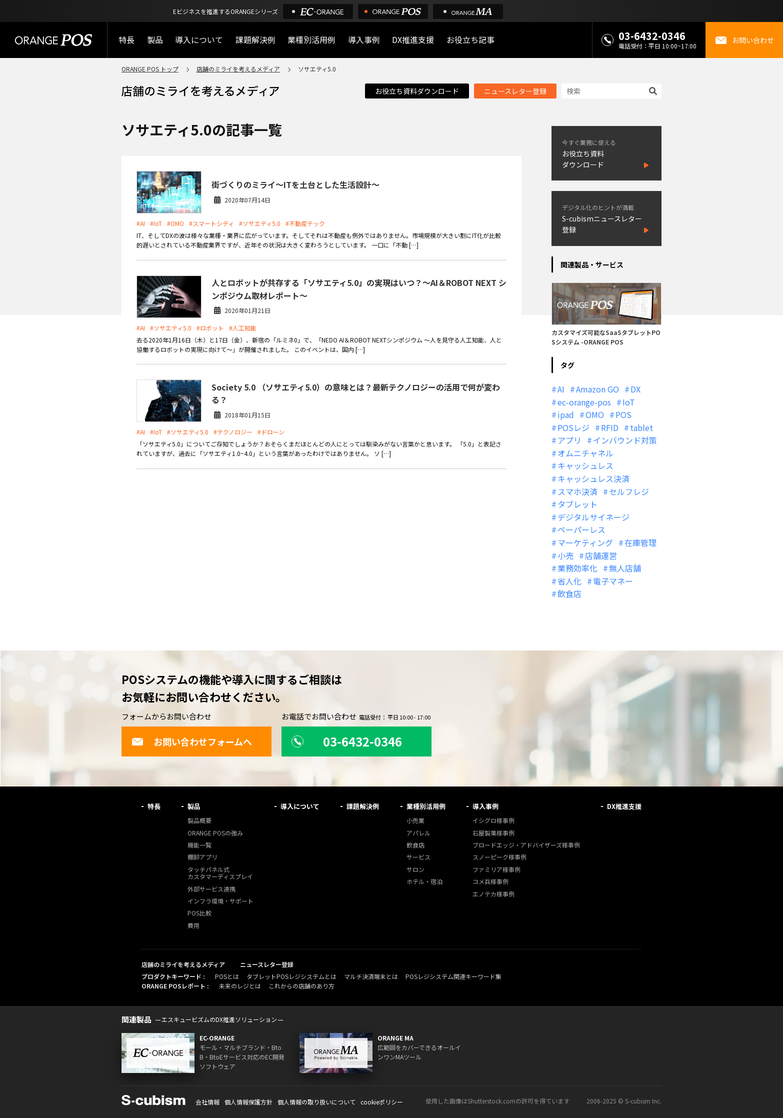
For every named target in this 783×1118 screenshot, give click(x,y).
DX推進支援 (413, 40)
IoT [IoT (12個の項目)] (628, 402)
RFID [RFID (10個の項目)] (609, 428)
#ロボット (210, 328)
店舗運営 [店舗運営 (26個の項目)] (601, 556)
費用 (194, 926)
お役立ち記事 (470, 40)
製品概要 (200, 820)
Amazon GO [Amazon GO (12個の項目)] (597, 389)
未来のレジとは (240, 986)
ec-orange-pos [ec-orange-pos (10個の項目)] (584, 402)
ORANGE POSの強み (215, 833)
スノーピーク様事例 (499, 857)
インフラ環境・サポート (221, 901)
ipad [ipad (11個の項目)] (566, 414)
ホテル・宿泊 (424, 882)
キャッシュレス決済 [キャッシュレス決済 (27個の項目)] (594, 478)
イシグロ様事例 (493, 820)
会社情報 (208, 1102)
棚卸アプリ (203, 857)
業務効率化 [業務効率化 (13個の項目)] (578, 568)
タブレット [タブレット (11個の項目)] (578, 504)
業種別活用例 (312, 40)
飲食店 (415, 845)
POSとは (227, 976)
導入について (199, 40)
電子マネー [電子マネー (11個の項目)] (613, 581)
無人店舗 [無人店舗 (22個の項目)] (625, 568)
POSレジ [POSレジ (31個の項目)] (574, 428)
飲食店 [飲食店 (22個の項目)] (570, 594)
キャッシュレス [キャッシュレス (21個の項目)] (586, 466)
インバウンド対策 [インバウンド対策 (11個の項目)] (625, 440)
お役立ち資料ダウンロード (417, 91)
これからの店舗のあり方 (301, 986)
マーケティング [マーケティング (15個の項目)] (585, 542)
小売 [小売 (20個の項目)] (566, 556)
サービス (418, 857)
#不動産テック (305, 223)
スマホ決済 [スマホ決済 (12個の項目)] (578, 492)
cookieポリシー (381, 1102)
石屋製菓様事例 (493, 833)
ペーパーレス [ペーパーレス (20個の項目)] (582, 530)
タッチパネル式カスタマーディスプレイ (220, 873)
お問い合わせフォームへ (192, 741)
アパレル (418, 833)
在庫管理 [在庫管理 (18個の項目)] (640, 542)
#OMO (175, 223)
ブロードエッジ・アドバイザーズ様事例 (526, 845)
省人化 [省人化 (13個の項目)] (570, 581)
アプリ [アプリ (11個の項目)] (570, 440)
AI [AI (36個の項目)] (561, 389)
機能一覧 (200, 845)
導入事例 (364, 40)
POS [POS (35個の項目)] (624, 414)
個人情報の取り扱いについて (317, 1102)
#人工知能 (242, 328)
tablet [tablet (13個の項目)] (641, 428)
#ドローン (271, 432)
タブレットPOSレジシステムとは (291, 976)
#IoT (156, 223)
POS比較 (200, 913)
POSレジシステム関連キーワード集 (454, 976)
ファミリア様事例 (496, 870)
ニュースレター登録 (515, 91)
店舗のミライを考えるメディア (238, 68)
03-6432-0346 (652, 35)
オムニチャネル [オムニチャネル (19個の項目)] (586, 453)
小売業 (415, 820)
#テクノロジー (233, 432)
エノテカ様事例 (493, 894)
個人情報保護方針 (248, 1102)
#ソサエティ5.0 (259, 223)
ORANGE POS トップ (150, 68)
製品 (155, 40)
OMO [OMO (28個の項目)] (595, 414)
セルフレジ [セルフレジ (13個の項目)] (629, 492)
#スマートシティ (211, 223)
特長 (126, 40)
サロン (415, 870)
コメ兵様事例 (490, 882)
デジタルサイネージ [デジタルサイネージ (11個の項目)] (594, 517)
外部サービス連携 (212, 889)
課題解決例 (256, 40)
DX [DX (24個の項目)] (635, 389)
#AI (140, 223)
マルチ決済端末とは (371, 976)
